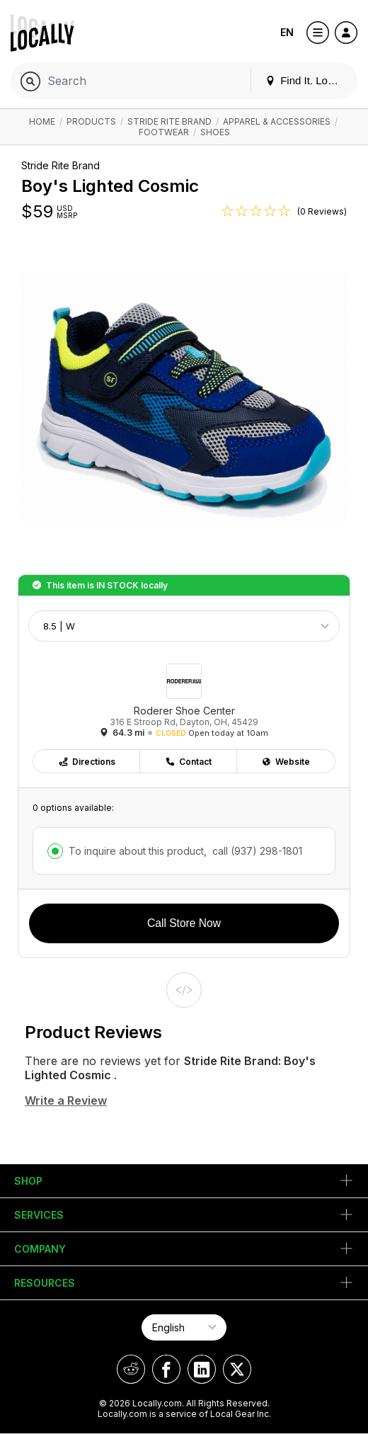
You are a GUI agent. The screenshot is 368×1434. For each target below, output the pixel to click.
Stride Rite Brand (169, 121)
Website (285, 761)
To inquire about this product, (185, 851)
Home (42, 121)
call (255, 851)
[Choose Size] (184, 626)
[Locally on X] (237, 1369)
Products (91, 121)
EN (287, 32)
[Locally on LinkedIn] (202, 1369)
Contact (188, 761)
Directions (86, 761)
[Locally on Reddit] (131, 1369)
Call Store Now (184, 923)
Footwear (164, 132)
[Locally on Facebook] (166, 1369)
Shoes (215, 132)
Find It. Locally (307, 80)
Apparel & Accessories (276, 121)
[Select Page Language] (184, 1327)
